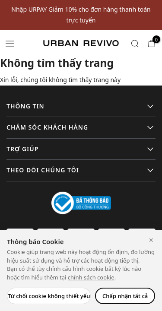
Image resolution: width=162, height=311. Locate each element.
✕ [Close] (151, 240)
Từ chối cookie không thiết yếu (49, 296)
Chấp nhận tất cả (125, 296)
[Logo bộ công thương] (81, 202)
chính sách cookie (91, 277)
